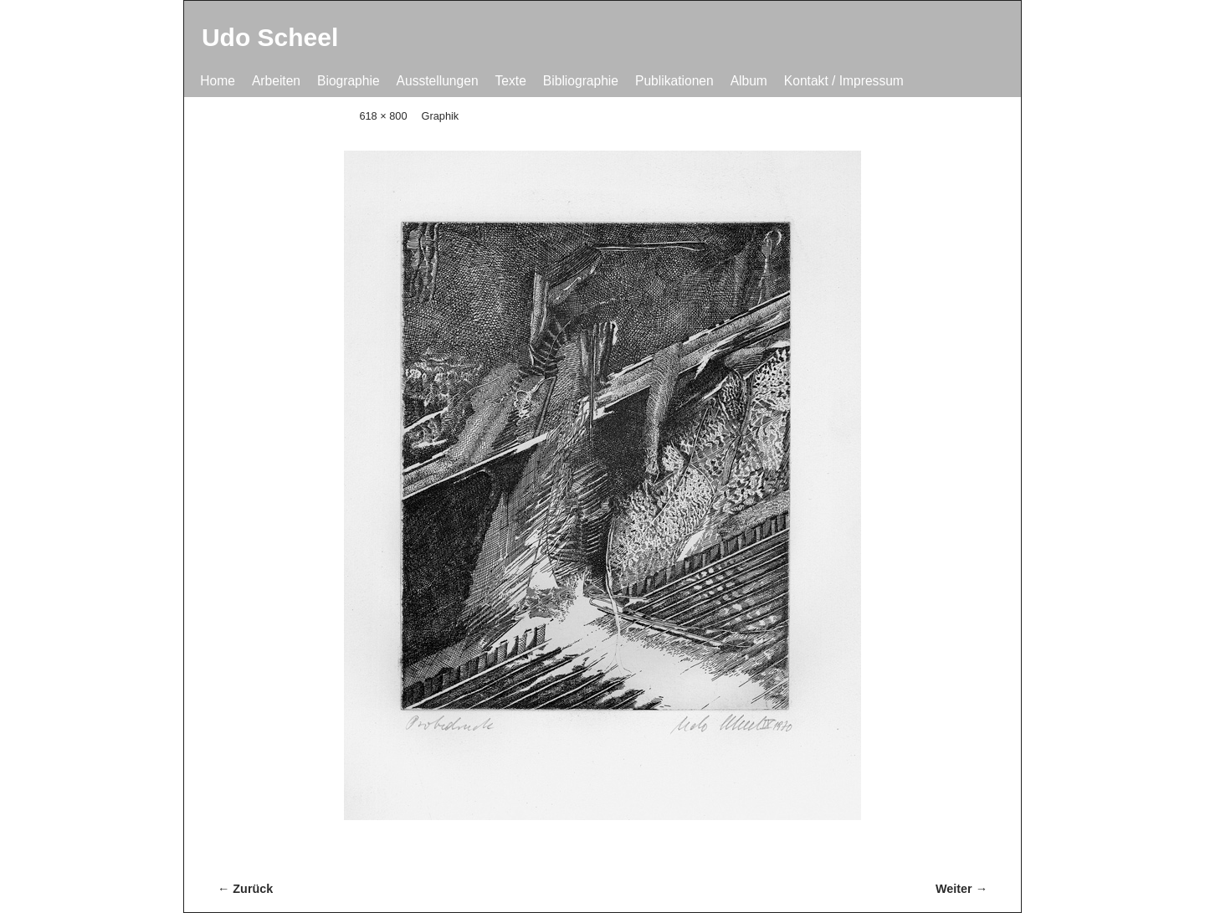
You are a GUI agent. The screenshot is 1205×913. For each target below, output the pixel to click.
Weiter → (961, 888)
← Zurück (245, 888)
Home (217, 81)
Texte (510, 81)
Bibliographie (580, 81)
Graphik (440, 116)
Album (749, 81)
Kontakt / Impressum (844, 81)
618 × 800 (383, 116)
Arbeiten (276, 81)
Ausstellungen (438, 81)
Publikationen (674, 81)
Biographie (348, 81)
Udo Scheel (270, 37)
